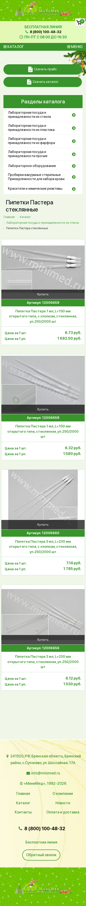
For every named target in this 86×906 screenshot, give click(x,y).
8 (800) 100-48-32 (43, 32)
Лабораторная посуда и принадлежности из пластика (31, 128)
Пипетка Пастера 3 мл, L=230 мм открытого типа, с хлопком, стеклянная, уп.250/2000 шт (43, 546)
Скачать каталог (42, 82)
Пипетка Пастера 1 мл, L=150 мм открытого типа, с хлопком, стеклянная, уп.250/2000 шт (43, 316)
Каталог (13, 47)
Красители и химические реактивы (35, 188)
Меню (75, 47)
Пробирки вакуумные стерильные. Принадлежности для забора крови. (36, 177)
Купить (43, 294)
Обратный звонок (41, 855)
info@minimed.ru (45, 773)
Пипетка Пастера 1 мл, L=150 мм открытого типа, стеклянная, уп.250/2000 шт (43, 431)
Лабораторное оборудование (32, 166)
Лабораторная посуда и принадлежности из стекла (29, 114)
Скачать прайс (42, 69)
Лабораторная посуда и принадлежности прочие (27, 154)
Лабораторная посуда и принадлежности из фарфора (31, 141)
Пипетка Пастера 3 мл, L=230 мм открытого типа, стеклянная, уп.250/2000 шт (43, 662)
